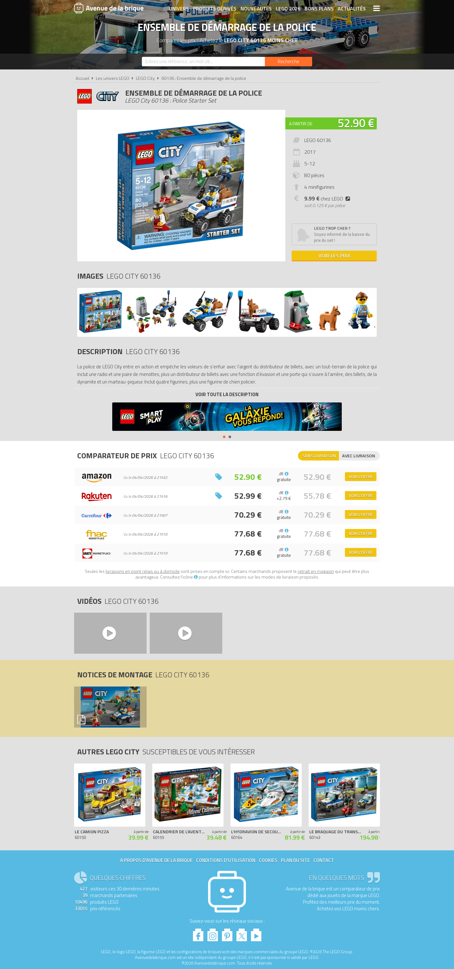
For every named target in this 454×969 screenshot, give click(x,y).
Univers (179, 8)
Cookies (268, 860)
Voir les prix (334, 255)
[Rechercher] (288, 61)
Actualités (352, 8)
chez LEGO (328, 198)
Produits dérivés (214, 8)
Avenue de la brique (108, 8)
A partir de (300, 123)
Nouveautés (256, 8)
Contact (323, 860)
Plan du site (295, 860)
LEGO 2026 (288, 8)
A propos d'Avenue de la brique (156, 860)
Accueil (82, 78)
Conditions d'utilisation (225, 860)
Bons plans (319, 8)
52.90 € (356, 123)
